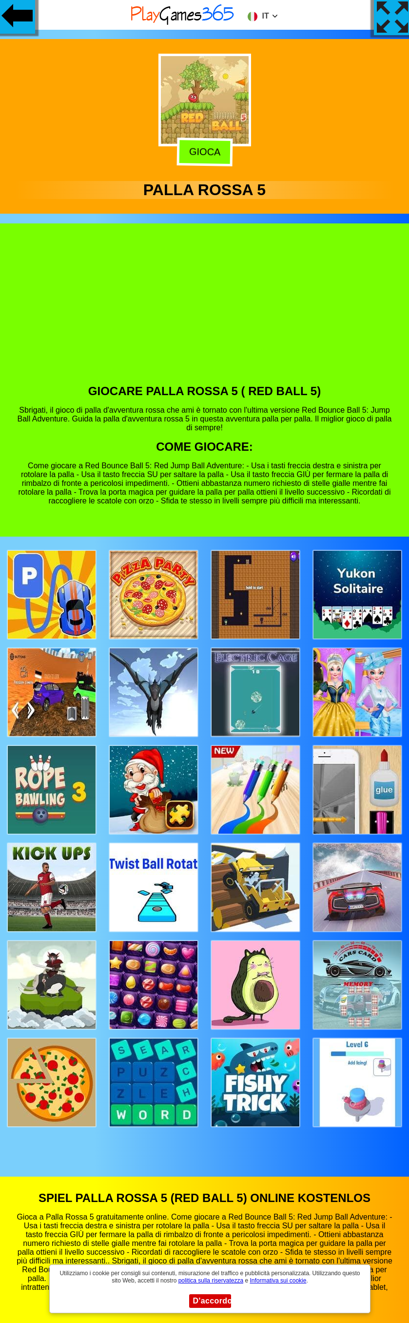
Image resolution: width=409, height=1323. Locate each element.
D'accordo (212, 1301)
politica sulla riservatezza (210, 1280)
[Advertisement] (205, 311)
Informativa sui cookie (278, 1280)
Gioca (203, 152)
